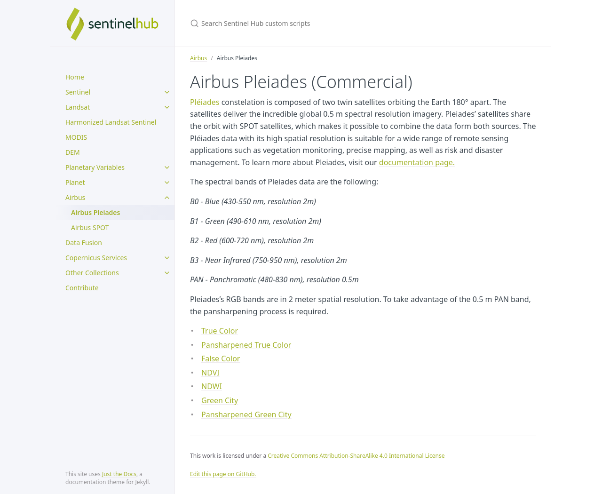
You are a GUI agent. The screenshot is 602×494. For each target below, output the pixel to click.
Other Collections (92, 272)
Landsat (77, 107)
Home (74, 76)
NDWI (211, 386)
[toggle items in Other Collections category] (166, 272)
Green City (219, 400)
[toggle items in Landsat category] (166, 107)
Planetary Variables (95, 167)
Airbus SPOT (90, 227)
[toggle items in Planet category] (166, 182)
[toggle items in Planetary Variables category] (166, 167)
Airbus (75, 197)
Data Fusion (83, 242)
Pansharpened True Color (246, 345)
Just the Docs (119, 474)
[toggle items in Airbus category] (166, 197)
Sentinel (77, 92)
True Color (219, 331)
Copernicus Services (96, 257)
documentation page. (417, 162)
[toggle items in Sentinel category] (166, 92)
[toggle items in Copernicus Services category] (166, 257)
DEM (72, 152)
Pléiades (204, 102)
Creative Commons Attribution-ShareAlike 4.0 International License (356, 456)
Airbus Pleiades (95, 212)
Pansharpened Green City (246, 414)
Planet (75, 182)
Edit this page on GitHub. (223, 474)
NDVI (210, 372)
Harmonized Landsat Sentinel (110, 122)
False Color (220, 358)
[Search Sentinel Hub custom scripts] (301, 23)
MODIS (76, 137)
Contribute (82, 287)
